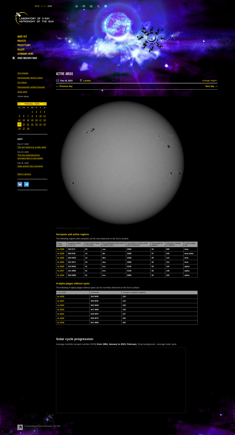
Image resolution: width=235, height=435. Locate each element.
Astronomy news (25, 53)
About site (22, 36)
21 (28, 124)
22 (32, 124)
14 (28, 120)
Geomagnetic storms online (30, 78)
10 (40, 116)
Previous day (66, 86)
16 (36, 120)
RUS (37, 6)
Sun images (22, 73)
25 (44, 124)
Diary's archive (24, 174)
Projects (21, 40)
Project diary (24, 45)
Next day (209, 86)
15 (32, 120)
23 (36, 124)
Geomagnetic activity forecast (31, 87)
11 (44, 116)
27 (24, 128)
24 (40, 124)
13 (24, 120)
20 (24, 124)
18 (44, 120)
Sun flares (22, 82)
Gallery (21, 49)
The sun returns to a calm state (31, 147)
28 (28, 128)
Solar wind (22, 92)
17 (40, 120)
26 (19, 128)
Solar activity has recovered (30, 166)
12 (19, 120)
